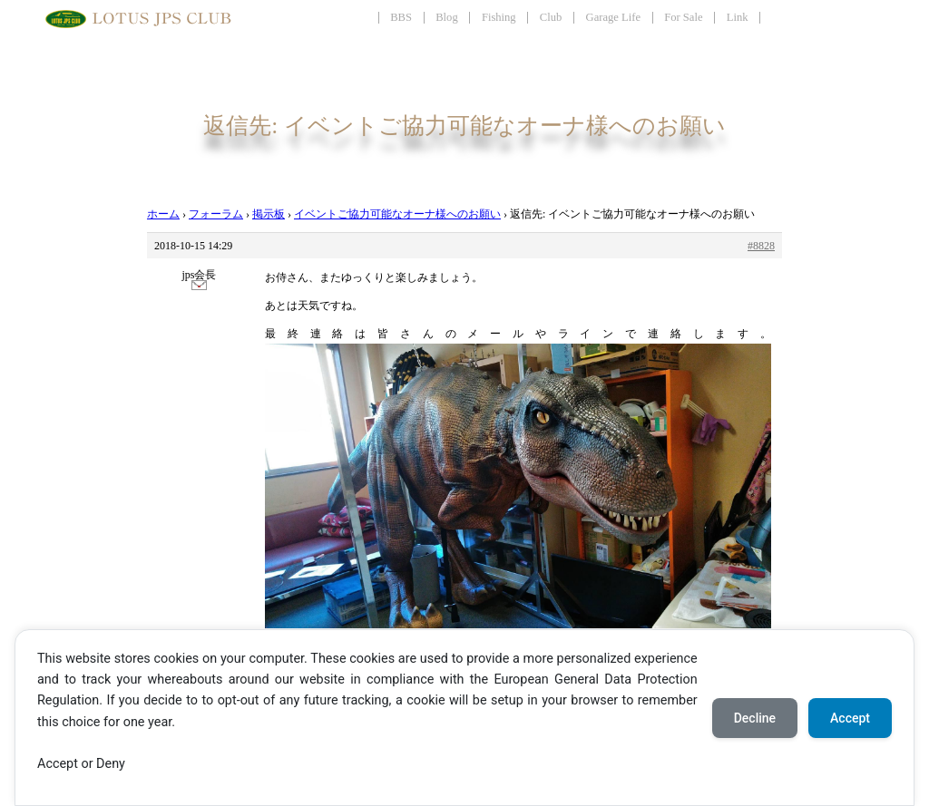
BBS (401, 17)
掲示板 (268, 214)
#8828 (761, 245)
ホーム (163, 214)
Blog (446, 17)
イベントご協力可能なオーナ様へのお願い (397, 214)
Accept (850, 718)
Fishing (499, 17)
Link (737, 17)
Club (551, 17)
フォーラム (216, 214)
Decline (755, 718)
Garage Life (613, 17)
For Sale (683, 17)
